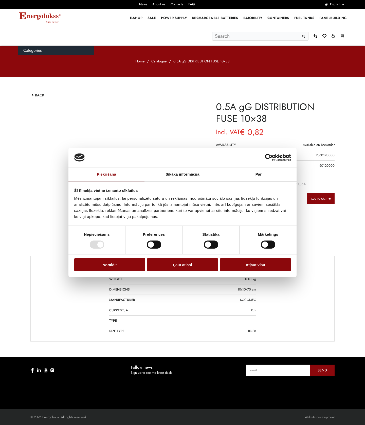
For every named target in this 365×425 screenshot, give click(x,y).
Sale (152, 17)
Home (139, 61)
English (335, 4)
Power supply (174, 17)
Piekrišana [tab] (106, 174)
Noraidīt (109, 265)
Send (322, 370)
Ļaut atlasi (182, 265)
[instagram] (52, 370)
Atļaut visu (255, 265)
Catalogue (159, 61)
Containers (278, 17)
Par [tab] (259, 174)
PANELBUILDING (333, 17)
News (143, 4)
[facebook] (32, 370)
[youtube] (46, 370)
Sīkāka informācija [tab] (182, 174)
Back (39, 95)
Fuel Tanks (304, 17)
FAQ (191, 4)
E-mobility (253, 17)
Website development (319, 417)
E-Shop (136, 17)
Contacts (177, 4)
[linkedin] (39, 370)
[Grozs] (342, 36)
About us (159, 4)
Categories (32, 50)
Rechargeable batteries (215, 17)
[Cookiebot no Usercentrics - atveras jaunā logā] (269, 157)
